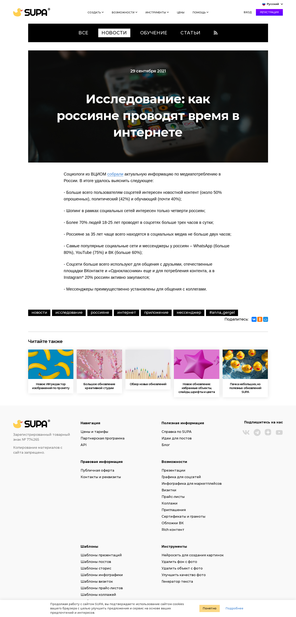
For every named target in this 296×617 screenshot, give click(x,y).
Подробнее (234, 608)
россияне (100, 312)
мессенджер (189, 312)
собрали (115, 174)
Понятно (209, 608)
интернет (126, 312)
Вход (248, 12)
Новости (39, 312)
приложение (156, 312)
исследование (68, 312)
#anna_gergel (222, 312)
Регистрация (269, 12)
